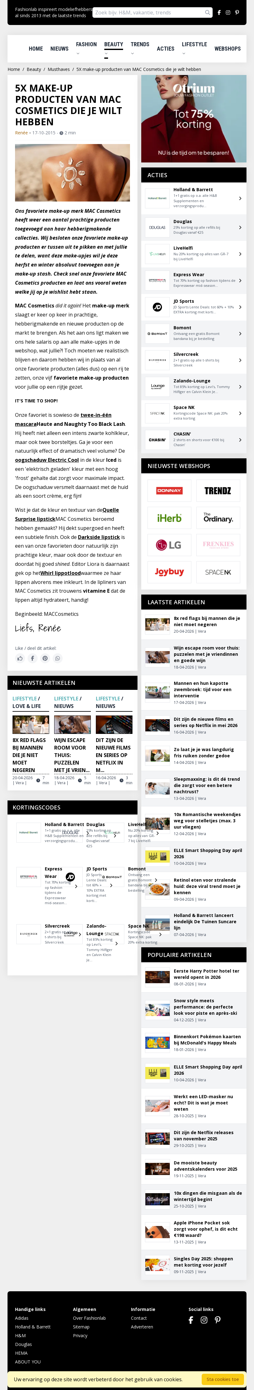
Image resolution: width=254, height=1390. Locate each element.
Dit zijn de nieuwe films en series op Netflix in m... (113, 755)
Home (36, 48)
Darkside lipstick (99, 537)
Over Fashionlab (89, 1318)
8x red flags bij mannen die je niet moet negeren (29, 755)
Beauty (113, 48)
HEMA (21, 1353)
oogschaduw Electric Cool (47, 459)
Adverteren (142, 1327)
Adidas (22, 1318)
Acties (165, 48)
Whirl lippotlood (60, 573)
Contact (139, 1318)
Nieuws (59, 48)
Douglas (23, 1344)
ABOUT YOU (28, 1362)
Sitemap (81, 1327)
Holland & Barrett (33, 1327)
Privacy (80, 1335)
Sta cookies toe (223, 1379)
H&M (20, 1335)
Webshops (228, 48)
